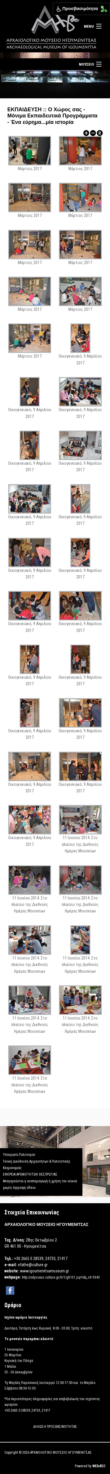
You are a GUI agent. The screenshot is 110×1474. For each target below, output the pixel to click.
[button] (102, 7)
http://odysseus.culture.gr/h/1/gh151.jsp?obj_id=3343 (61, 1277)
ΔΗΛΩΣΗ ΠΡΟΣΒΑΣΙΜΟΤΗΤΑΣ (55, 1427)
